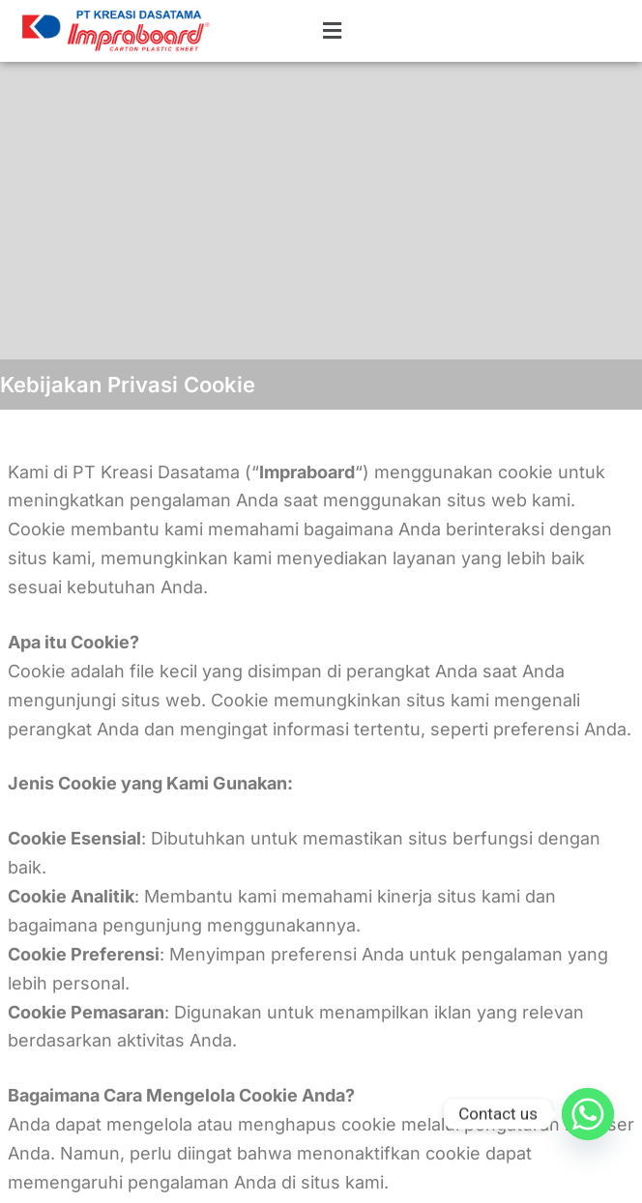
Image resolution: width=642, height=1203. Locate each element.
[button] (299, 31)
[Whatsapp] (588, 1114)
